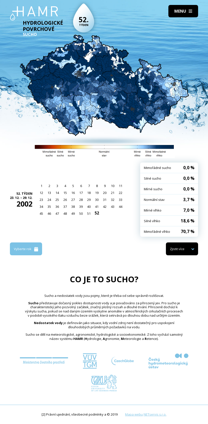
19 (97, 192)
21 (112, 192)
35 (49, 206)
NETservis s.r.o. (155, 414)
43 (112, 206)
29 (89, 199)
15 (65, 192)
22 (120, 192)
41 (97, 206)
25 (57, 199)
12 (41, 192)
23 (41, 199)
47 (57, 213)
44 (120, 206)
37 (65, 206)
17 (81, 192)
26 (65, 199)
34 (41, 206)
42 (104, 206)
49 (73, 213)
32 (112, 199)
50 (81, 213)
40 (89, 206)
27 (73, 199)
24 (49, 199)
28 (81, 199)
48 (65, 213)
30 (97, 199)
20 (104, 192)
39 (81, 206)
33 (120, 199)
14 (57, 192)
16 (73, 192)
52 (97, 213)
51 (89, 213)
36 (57, 206)
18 (89, 192)
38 (73, 206)
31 (104, 199)
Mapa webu (134, 414)
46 (49, 213)
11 (120, 186)
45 (41, 213)
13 (49, 192)
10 (112, 186)
